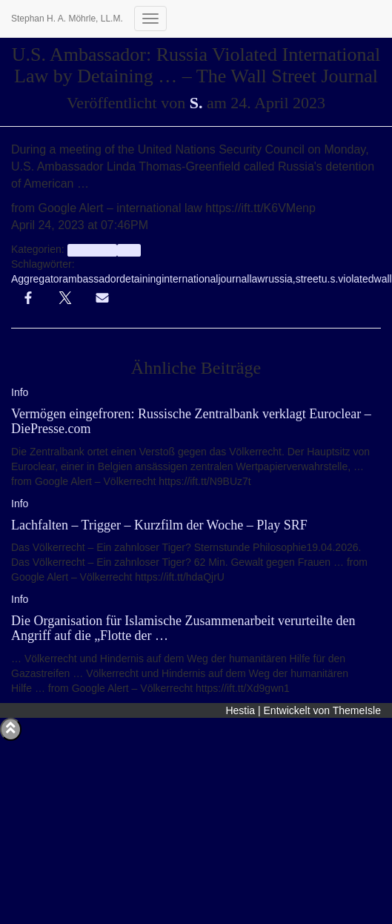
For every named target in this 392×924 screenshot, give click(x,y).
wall (383, 279)
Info (129, 249)
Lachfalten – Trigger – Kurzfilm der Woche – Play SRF (159, 525)
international (190, 279)
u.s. (330, 279)
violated (355, 279)
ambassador (90, 279)
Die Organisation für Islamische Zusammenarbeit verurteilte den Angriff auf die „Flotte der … (183, 628)
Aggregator (36, 279)
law (257, 279)
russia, (280, 279)
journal (233, 279)
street (309, 279)
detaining (140, 279)
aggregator (92, 249)
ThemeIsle (357, 710)
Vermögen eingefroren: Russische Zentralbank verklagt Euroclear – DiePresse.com (191, 421)
